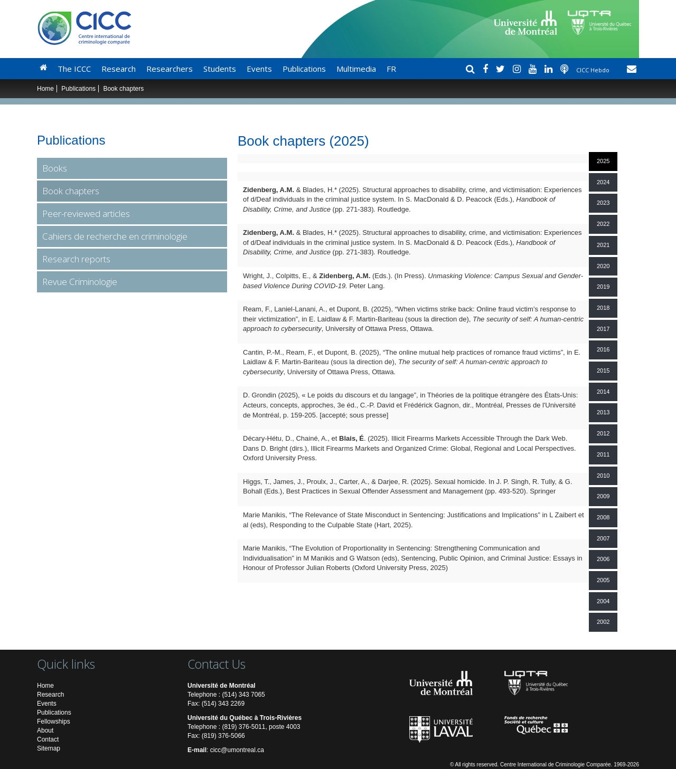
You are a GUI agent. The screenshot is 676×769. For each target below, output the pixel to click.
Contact (48, 739)
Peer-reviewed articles (86, 213)
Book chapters (70, 191)
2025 (603, 161)
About (45, 730)
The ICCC (74, 68)
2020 (603, 266)
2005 (603, 580)
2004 (603, 601)
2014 (603, 391)
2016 (603, 349)
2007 (603, 538)
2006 (603, 559)
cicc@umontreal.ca (237, 750)
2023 (603, 203)
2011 (603, 454)
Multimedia (356, 68)
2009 (603, 496)
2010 (603, 475)
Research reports (76, 259)
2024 (603, 182)
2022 (603, 224)
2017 (603, 329)
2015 (603, 370)
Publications (304, 68)
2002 (603, 622)
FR (391, 68)
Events (259, 68)
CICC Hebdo (593, 70)
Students (219, 68)
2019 (603, 286)
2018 (603, 308)
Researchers (169, 68)
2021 (603, 245)
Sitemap (48, 748)
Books (54, 168)
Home (45, 88)
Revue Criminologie (79, 282)
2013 (603, 412)
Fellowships (53, 721)
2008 (603, 517)
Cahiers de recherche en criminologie (114, 236)
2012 (603, 433)
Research (118, 68)
